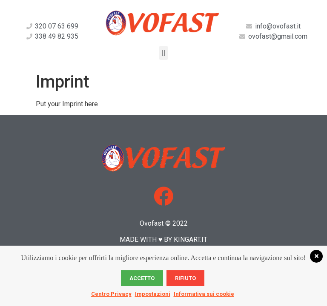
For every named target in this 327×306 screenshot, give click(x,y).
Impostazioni (152, 294)
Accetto (142, 278)
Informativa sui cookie (204, 294)
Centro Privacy (111, 294)
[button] (163, 53)
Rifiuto (185, 278)
